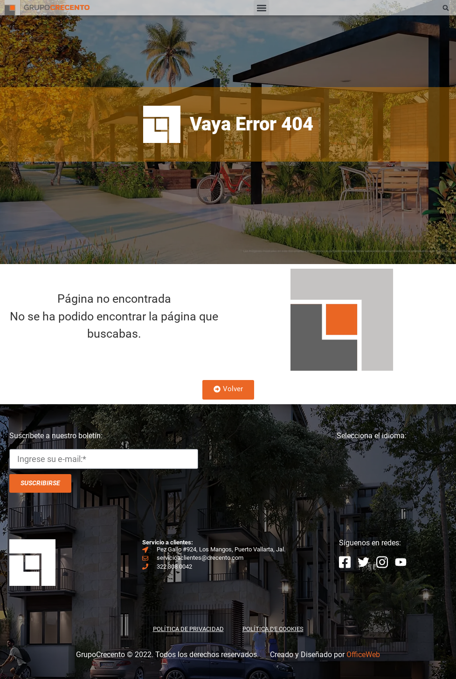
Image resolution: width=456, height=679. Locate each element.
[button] (261, 7)
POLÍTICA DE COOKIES (273, 628)
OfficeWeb (363, 654)
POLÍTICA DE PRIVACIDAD (188, 628)
